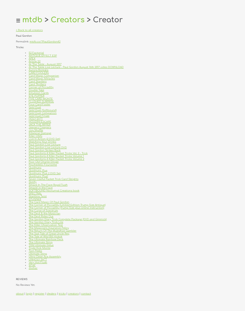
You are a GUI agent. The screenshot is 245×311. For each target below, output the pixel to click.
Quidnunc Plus (38, 170)
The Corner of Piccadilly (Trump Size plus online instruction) (66, 207)
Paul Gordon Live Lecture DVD (48, 147)
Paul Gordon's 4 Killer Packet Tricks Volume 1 (56, 156)
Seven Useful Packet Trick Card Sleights (53, 179)
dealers (51, 293)
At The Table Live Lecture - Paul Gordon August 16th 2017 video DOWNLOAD (76, 67)
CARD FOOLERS (39, 72)
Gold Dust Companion (42, 113)
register (40, 293)
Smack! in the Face (41, 187)
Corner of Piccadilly (41, 87)
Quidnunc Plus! (38, 176)
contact (86, 293)
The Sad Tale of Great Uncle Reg (49, 233)
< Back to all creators (29, 30)
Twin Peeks (35, 250)
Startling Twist (38, 196)
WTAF (32, 265)
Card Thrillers (37, 84)
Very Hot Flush (38, 262)
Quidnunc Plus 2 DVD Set (45, 173)
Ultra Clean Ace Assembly (45, 256)
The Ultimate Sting (40, 242)
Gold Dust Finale (39, 116)
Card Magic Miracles (42, 78)
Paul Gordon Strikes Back (45, 150)
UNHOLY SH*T (38, 259)
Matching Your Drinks (42, 141)
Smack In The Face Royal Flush (48, 184)
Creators (68, 20)
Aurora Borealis (38, 70)
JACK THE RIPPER (39, 124)
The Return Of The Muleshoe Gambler (53, 230)
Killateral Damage (40, 133)
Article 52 (35, 61)
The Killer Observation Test (46, 225)
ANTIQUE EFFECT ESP (43, 55)
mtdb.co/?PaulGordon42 (45, 41)
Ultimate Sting (38, 253)
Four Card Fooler (39, 104)
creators (73, 293)
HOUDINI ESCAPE (40, 121)
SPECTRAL (35, 193)
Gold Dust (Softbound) (42, 110)
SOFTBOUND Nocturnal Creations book (54, 190)
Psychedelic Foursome (43, 164)
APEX (32, 58)
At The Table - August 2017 (45, 64)
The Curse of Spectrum (43, 210)
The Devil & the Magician (44, 213)
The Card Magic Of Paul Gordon (49, 202)
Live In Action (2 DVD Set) (44, 138)
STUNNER (35, 199)
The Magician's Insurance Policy (49, 227)
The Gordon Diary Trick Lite (46, 222)
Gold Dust (35, 107)
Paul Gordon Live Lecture (45, 144)
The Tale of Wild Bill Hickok (45, 236)
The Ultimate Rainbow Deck (46, 239)
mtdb (32, 20)
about (20, 293)
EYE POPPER (36, 95)
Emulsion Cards (38, 93)
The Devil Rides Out (41, 216)
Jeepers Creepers (40, 127)
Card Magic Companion (44, 75)
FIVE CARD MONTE (41, 98)
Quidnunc (35, 167)
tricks (62, 293)
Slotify (33, 182)
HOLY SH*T (36, 118)
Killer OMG (35, 136)
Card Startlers (38, 81)
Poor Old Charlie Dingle (44, 161)
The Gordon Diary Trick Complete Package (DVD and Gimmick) (68, 219)
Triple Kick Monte (39, 248)
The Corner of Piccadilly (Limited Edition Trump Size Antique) (67, 205)
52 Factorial (36, 52)
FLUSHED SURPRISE (41, 101)
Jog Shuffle (36, 130)
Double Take (36, 90)
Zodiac (33, 268)
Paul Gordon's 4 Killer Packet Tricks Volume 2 (56, 159)
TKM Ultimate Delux (41, 245)
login (29, 293)
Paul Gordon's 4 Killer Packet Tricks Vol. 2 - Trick (58, 153)
